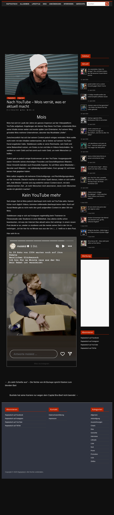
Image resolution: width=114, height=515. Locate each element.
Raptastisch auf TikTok (88, 348)
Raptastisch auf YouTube (89, 345)
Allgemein (24, 4)
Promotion (94, 454)
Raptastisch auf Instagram (90, 341)
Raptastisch (11, 4)
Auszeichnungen (96, 422)
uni (33, 110)
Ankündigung (55, 4)
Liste (92, 443)
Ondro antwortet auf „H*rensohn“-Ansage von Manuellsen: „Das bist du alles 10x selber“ (98, 132)
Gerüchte (80, 4)
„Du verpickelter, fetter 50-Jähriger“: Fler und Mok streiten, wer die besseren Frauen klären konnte (97, 72)
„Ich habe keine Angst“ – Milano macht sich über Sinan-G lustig (97, 168)
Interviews (68, 4)
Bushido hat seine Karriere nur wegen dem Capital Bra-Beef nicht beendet (44, 395)
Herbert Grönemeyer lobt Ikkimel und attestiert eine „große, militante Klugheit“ (98, 220)
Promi (93, 450)
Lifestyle (36, 4)
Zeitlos (93, 461)
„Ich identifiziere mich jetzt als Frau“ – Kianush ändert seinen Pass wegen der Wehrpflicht (97, 145)
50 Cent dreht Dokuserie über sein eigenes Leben (97, 208)
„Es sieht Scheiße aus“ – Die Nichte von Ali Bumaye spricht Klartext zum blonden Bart (38, 384)
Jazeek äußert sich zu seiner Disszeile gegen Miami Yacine (97, 85)
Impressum (52, 418)
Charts (93, 426)
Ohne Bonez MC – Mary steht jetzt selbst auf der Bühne (98, 242)
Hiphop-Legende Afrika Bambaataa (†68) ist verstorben (97, 119)
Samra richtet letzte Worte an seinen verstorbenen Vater (97, 157)
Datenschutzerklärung (56, 415)
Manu (23, 110)
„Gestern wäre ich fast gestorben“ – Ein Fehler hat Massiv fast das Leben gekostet (98, 107)
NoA (92, 447)
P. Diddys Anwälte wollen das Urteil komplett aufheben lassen (98, 96)
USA (92, 458)
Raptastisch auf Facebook (90, 338)
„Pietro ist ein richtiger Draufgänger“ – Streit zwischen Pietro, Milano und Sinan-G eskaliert (97, 195)
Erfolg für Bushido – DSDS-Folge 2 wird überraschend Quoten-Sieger (98, 231)
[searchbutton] (107, 4)
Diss (45, 4)
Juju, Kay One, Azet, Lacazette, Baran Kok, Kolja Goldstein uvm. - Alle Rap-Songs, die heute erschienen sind (98, 181)
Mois (30, 110)
